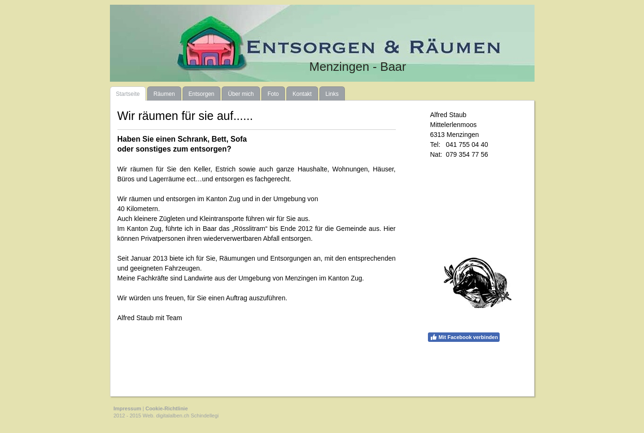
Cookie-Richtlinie (166, 408)
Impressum (128, 408)
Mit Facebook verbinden (464, 337)
